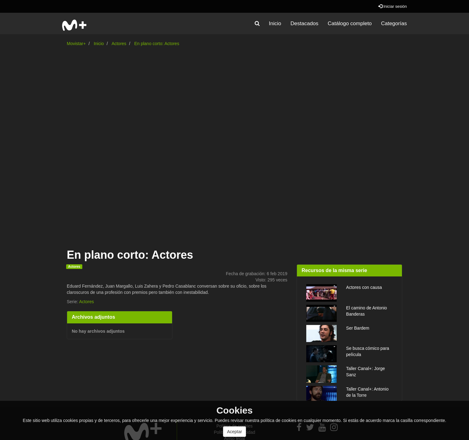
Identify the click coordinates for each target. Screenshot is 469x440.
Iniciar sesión (392, 6)
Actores (119, 43)
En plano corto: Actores (156, 43)
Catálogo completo (350, 23)
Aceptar (234, 431)
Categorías (394, 23)
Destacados (304, 23)
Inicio (275, 23)
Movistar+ (76, 43)
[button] (257, 23)
